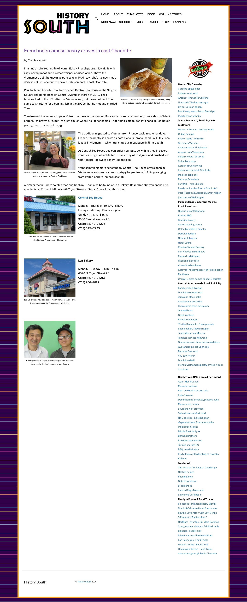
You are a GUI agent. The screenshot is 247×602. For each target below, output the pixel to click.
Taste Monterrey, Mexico (191, 333)
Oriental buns (185, 310)
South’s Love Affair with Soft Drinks (197, 512)
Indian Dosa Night (188, 426)
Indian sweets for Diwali (191, 156)
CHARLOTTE (135, 14)
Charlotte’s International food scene (197, 508)
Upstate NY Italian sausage (193, 102)
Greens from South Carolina (193, 97)
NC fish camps (186, 471)
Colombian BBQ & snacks (192, 228)
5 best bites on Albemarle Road (195, 535)
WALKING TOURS (170, 14)
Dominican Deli (186, 360)
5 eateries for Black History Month (197, 503)
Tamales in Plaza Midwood (192, 337)
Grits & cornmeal (187, 480)
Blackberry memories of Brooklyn (196, 111)
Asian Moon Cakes (188, 381)
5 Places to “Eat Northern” (192, 517)
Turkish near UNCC (188, 444)
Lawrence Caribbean (189, 494)
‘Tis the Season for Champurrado (196, 323)
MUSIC (141, 22)
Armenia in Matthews (189, 265)
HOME (106, 14)
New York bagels (187, 237)
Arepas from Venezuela (191, 151)
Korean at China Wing (190, 165)
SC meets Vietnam (188, 142)
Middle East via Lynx (189, 431)
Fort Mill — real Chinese (190, 183)
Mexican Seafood (187, 351)
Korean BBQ (184, 215)
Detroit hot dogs (187, 233)
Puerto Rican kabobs (189, 115)
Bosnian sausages (188, 319)
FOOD (151, 14)
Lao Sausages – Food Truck (193, 539)
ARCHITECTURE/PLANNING (168, 22)
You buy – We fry (186, 355)
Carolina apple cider (189, 88)
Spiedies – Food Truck (189, 530)
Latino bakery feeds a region (193, 328)
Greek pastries (186, 314)
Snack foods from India (191, 138)
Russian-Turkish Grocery (191, 246)
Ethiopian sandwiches (190, 440)
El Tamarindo (185, 485)
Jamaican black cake (189, 296)
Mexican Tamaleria (188, 179)
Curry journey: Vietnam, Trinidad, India (198, 526)
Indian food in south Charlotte (194, 170)
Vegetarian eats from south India (196, 422)
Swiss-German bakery (190, 106)
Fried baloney (185, 476)
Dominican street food (190, 292)
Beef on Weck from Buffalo (193, 390)
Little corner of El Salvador (192, 147)
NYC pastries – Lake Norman (193, 417)
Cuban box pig (186, 133)
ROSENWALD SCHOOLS (117, 22)
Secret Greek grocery (190, 224)
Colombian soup (187, 161)
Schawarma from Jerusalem (193, 305)
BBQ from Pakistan (188, 449)
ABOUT (118, 14)
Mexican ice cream (188, 404)
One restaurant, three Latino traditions (199, 341)
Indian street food (187, 93)
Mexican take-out (187, 174)
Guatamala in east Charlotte (193, 346)
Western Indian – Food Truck (193, 544)
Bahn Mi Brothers (187, 435)
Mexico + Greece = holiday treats (196, 129)
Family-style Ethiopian (190, 287)
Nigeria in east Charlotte (191, 210)
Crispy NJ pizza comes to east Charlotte (199, 278)
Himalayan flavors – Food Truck (195, 548)
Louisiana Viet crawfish (190, 408)
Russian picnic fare (188, 260)
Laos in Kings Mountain (190, 489)
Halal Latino (184, 242)
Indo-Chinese (185, 394)
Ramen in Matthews (188, 256)
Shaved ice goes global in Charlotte (197, 553)
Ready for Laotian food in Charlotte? (197, 188)
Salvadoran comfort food (192, 412)
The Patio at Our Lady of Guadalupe (197, 467)
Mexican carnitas (187, 385)
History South (84, 581)
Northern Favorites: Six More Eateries (198, 521)
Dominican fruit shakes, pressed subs (198, 399)
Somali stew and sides (190, 301)
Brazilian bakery (187, 219)
